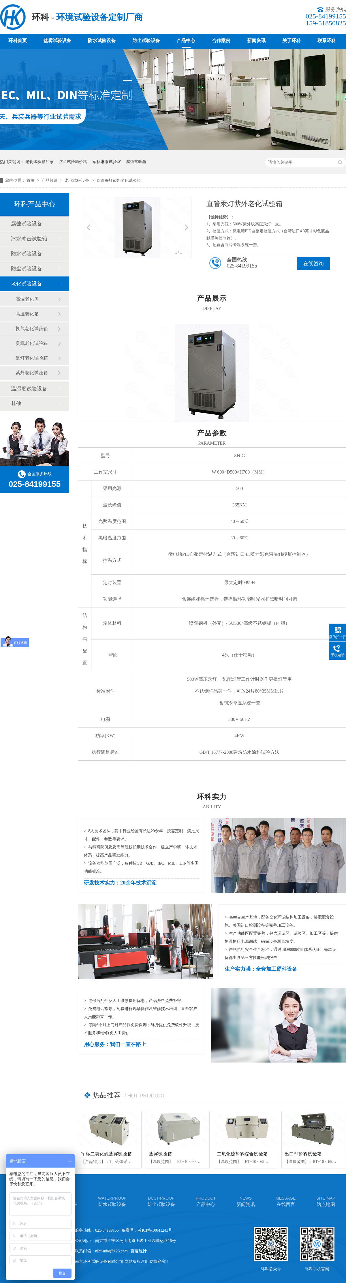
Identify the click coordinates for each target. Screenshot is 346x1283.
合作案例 (221, 40)
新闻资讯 (256, 40)
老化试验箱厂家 (39, 162)
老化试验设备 (77, 180)
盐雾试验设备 (57, 40)
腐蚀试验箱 (136, 162)
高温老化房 (27, 299)
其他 (16, 404)
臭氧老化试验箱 (32, 343)
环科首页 (17, 40)
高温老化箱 (27, 313)
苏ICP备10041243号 (155, 1230)
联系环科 (326, 40)
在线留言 (286, 1201)
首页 (31, 180)
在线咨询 (313, 263)
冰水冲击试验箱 (29, 239)
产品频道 (50, 180)
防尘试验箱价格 (73, 162)
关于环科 (291, 40)
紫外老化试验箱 (32, 372)
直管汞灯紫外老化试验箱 (118, 180)
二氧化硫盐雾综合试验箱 (242, 1153)
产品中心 (186, 40)
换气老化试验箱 (32, 328)
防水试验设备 (102, 40)
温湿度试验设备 (29, 389)
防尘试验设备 (146, 40)
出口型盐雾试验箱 (303, 1153)
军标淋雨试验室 (107, 162)
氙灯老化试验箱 (32, 358)
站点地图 (325, 1201)
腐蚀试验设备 (26, 224)
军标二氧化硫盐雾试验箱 (106, 1153)
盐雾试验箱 (160, 1153)
